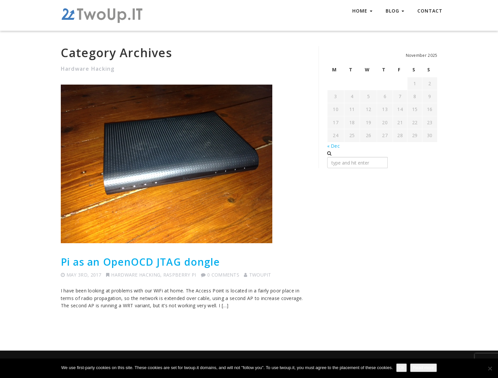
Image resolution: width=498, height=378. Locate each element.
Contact (429, 11)
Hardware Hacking (135, 275)
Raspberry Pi (179, 275)
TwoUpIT (260, 275)
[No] (489, 368)
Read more (423, 367)
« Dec (333, 146)
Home (362, 11)
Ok (401, 367)
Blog (395, 11)
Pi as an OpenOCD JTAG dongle (140, 262)
